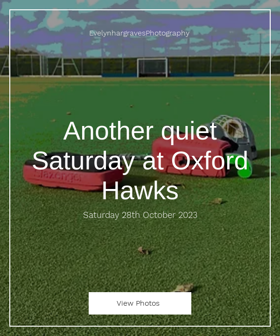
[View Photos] (140, 303)
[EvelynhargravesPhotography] (140, 32)
